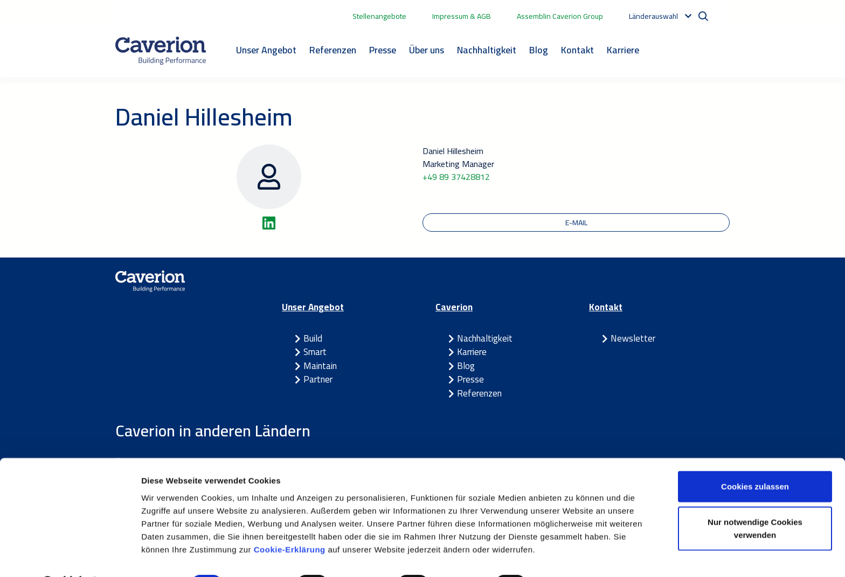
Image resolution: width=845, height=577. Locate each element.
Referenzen (332, 50)
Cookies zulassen (755, 458)
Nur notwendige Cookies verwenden (755, 500)
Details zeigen (573, 555)
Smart (315, 352)
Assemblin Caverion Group (560, 16)
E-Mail (576, 222)
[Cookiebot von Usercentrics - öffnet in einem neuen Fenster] (70, 556)
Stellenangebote (379, 16)
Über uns (426, 50)
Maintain (320, 366)
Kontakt (577, 50)
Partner (318, 379)
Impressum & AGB (461, 16)
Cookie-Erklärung (291, 520)
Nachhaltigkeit (486, 50)
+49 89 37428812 (456, 177)
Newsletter (633, 338)
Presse (382, 50)
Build (312, 338)
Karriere (623, 50)
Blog (538, 50)
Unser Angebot (266, 50)
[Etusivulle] (160, 51)
